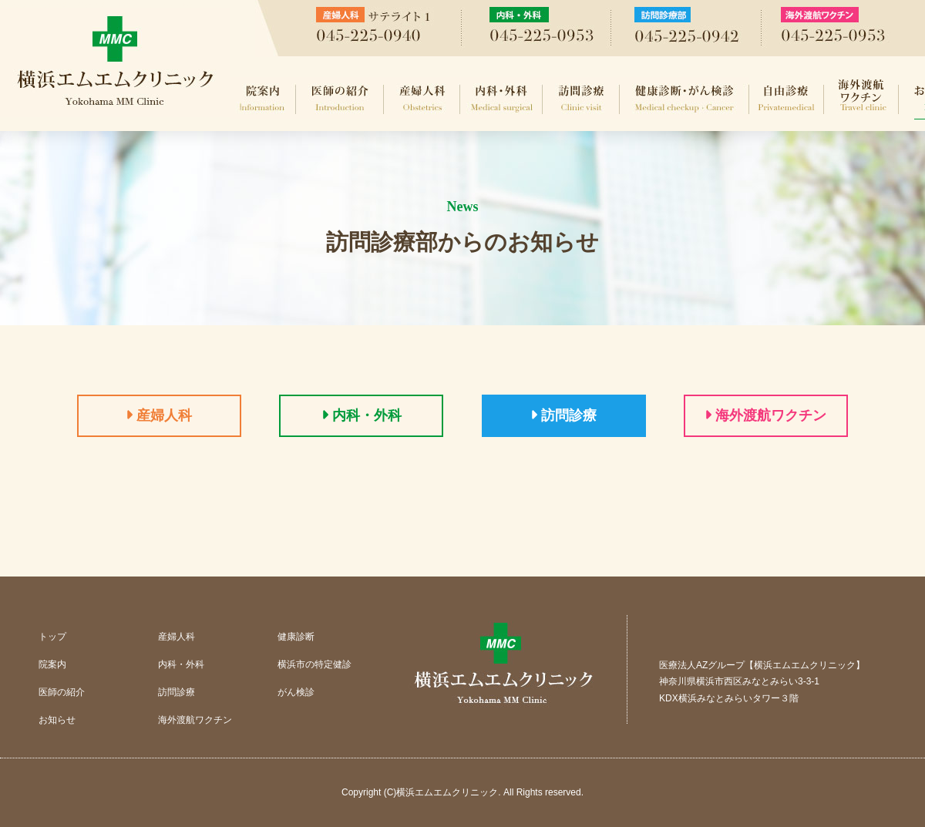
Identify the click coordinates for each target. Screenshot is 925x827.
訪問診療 (581, 98)
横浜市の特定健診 (315, 664)
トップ (52, 636)
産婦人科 (422, 98)
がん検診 (296, 692)
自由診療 (786, 98)
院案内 (263, 98)
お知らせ (57, 719)
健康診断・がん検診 (684, 98)
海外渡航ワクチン (861, 98)
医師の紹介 (340, 98)
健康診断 (296, 636)
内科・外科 (501, 98)
